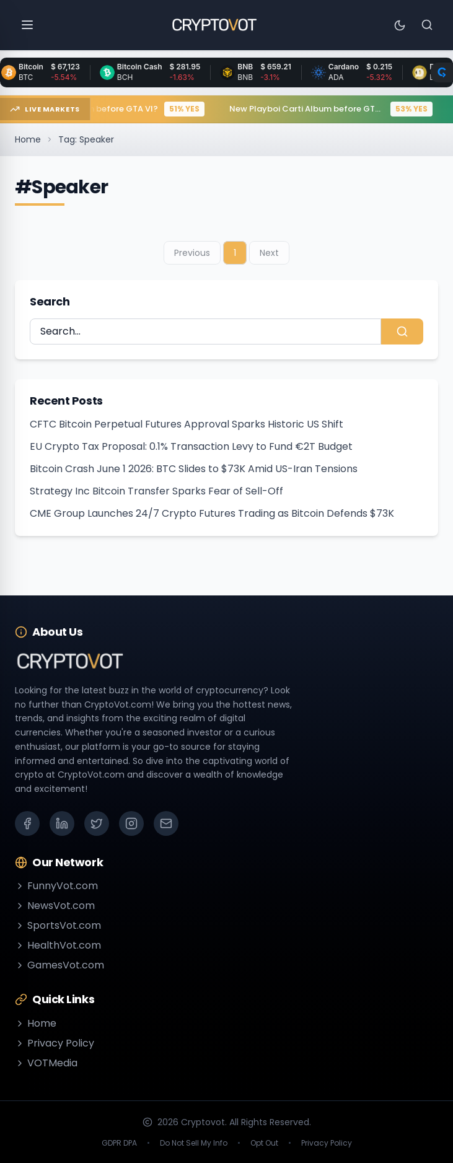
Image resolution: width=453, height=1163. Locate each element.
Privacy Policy (54, 1043)
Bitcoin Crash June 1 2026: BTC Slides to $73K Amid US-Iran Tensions (194, 469)
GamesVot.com (59, 965)
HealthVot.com (58, 945)
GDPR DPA (119, 1143)
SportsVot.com (58, 925)
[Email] (166, 823)
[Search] (427, 25)
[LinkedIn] (62, 823)
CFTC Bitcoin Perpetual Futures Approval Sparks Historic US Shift (186, 424)
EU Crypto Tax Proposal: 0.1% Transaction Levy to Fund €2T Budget (191, 446)
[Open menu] (27, 24)
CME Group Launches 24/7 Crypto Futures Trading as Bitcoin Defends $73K (212, 513)
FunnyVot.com (56, 886)
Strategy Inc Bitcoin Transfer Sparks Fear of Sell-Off (156, 491)
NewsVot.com (55, 905)
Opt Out (264, 1143)
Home (28, 139)
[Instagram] (131, 823)
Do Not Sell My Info (193, 1143)
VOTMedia (46, 1063)
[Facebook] (27, 823)
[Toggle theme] (400, 24)
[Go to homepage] (214, 25)
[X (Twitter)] (96, 823)
